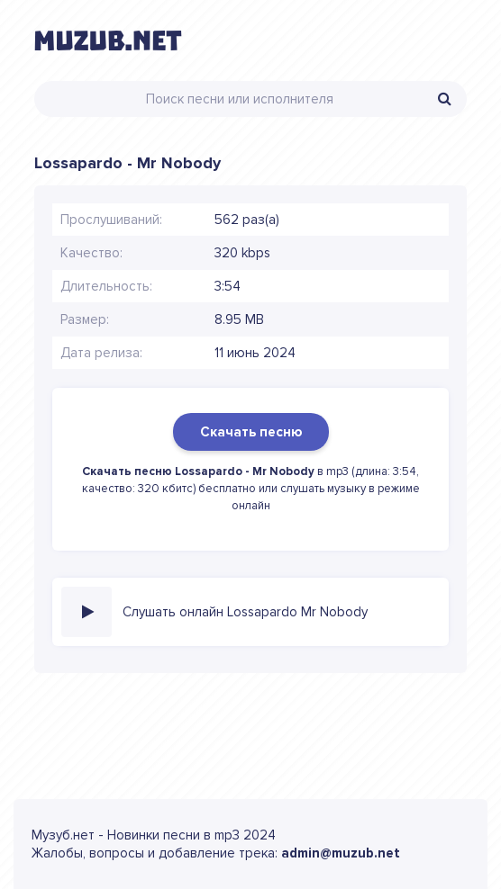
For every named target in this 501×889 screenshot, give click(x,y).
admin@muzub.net (340, 853)
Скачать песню (251, 432)
